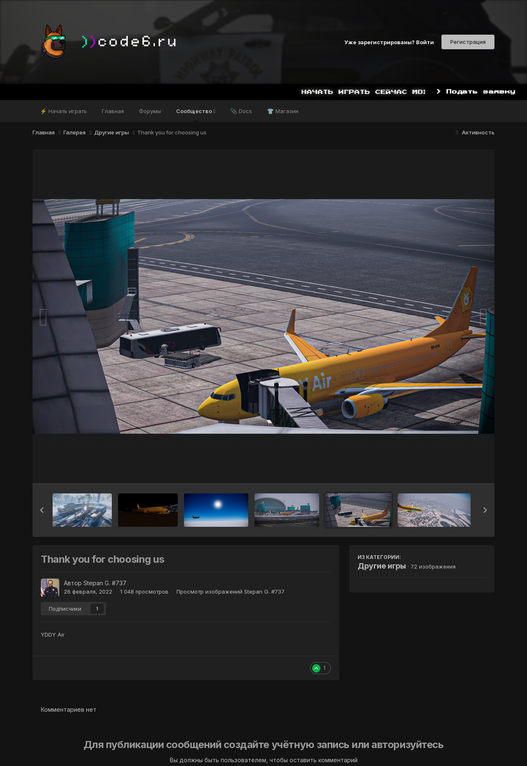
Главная (113, 111)
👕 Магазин (282, 111)
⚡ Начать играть (63, 111)
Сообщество (195, 115)
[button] (42, 510)
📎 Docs (241, 111)
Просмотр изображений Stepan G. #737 (231, 591)
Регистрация (468, 41)
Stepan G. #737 (104, 583)
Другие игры (382, 565)
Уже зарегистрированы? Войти (389, 41)
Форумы (150, 111)
